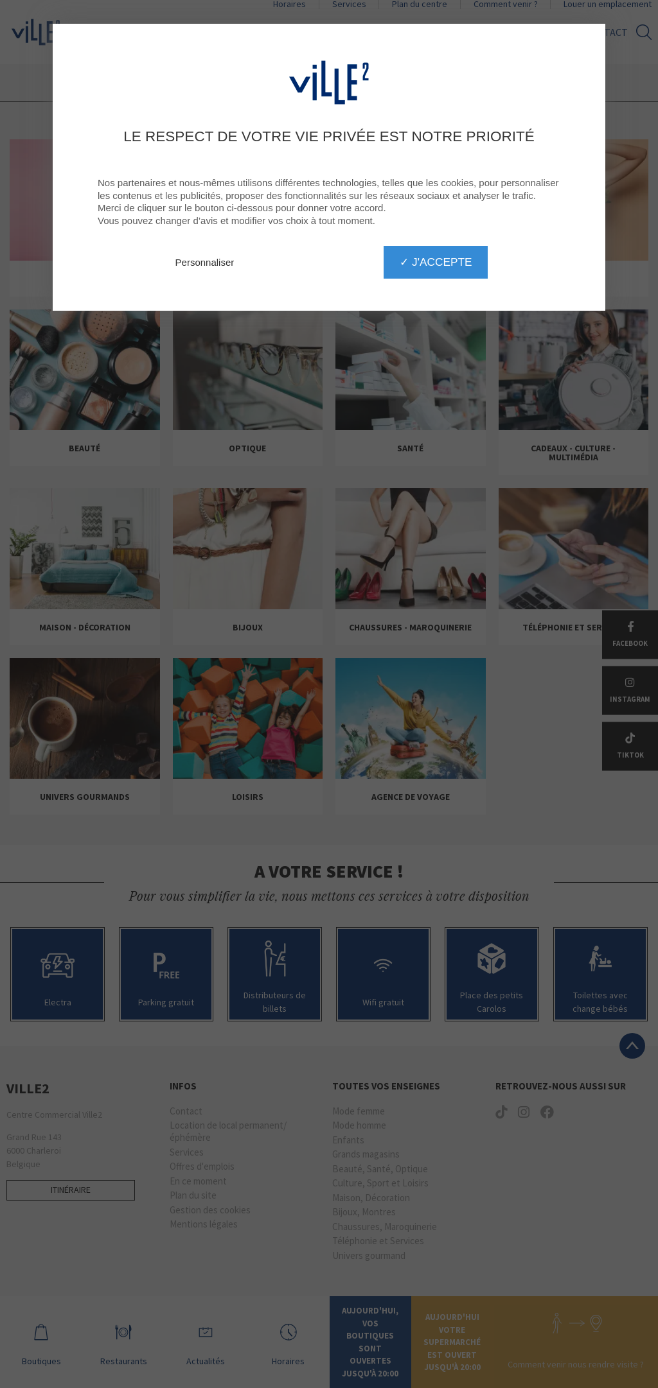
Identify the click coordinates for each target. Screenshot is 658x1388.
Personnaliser (205, 262)
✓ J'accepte (436, 262)
